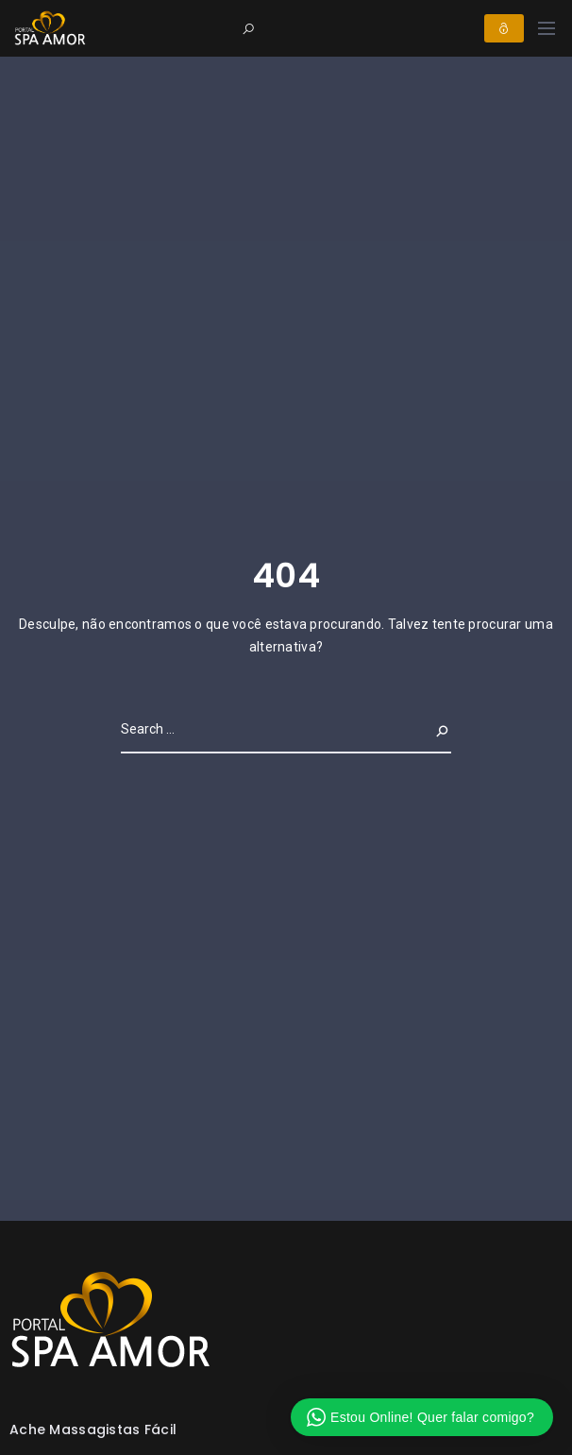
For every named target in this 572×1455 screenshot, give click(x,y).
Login (504, 28)
